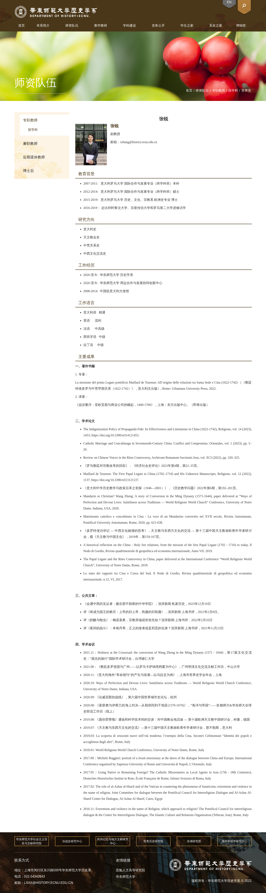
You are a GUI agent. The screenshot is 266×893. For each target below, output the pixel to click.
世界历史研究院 (153, 841)
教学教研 (100, 25)
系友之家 (215, 25)
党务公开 (158, 25)
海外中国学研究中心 (234, 841)
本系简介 (43, 25)
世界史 (246, 90)
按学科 (233, 90)
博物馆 (241, 25)
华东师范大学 (125, 876)
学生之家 (186, 25)
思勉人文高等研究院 (130, 870)
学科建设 (129, 25)
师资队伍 (71, 25)
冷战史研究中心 (72, 841)
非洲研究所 (194, 841)
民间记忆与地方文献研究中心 (112, 841)
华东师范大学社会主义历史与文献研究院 (31, 841)
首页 (21, 25)
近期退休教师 (34, 157)
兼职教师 (30, 144)
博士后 (28, 171)
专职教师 (218, 90)
